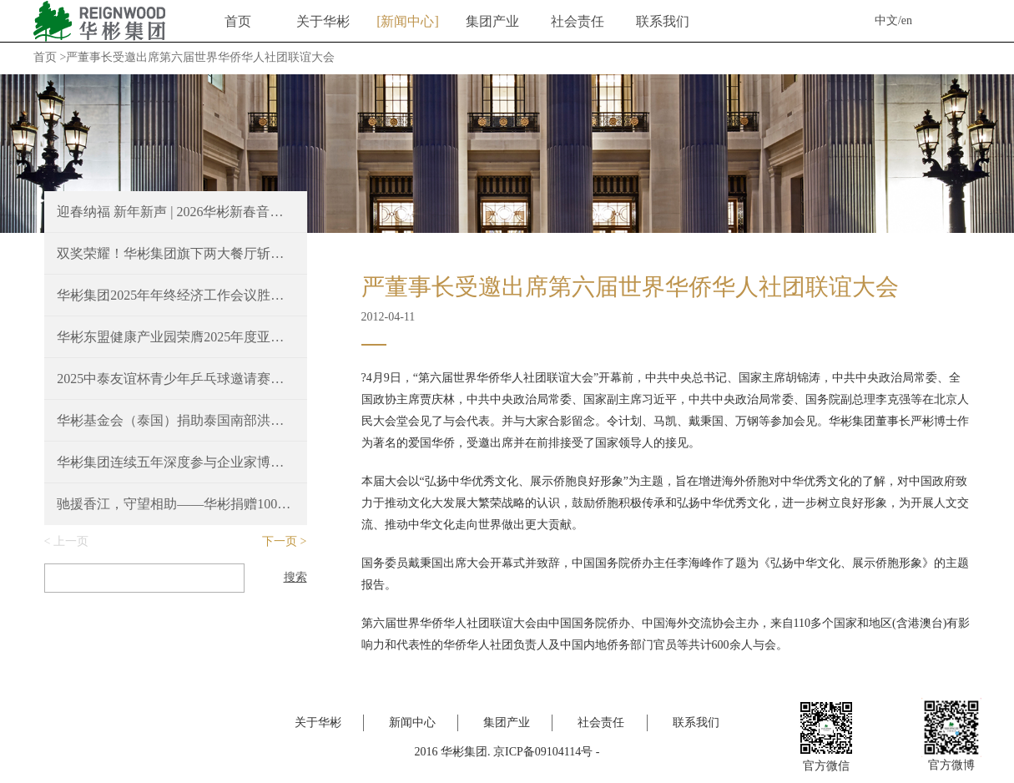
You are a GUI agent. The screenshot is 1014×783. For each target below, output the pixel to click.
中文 (886, 20)
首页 (237, 21)
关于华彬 (323, 21)
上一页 (70, 541)
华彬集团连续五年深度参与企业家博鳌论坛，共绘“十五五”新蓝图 (175, 462)
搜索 (295, 577)
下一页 (279, 541)
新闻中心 (407, 21)
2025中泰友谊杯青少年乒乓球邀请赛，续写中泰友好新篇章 (175, 378)
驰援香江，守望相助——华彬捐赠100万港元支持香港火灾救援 (175, 504)
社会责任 (577, 21)
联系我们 (662, 21)
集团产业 (492, 21)
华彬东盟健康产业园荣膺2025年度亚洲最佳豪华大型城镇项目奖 (175, 337)
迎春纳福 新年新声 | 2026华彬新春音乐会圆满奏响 (175, 212)
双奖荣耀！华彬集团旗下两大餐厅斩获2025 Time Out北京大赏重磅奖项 (175, 253)
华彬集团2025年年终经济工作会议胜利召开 (175, 295)
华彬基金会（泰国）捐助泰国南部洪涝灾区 (175, 420)
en (906, 20)
